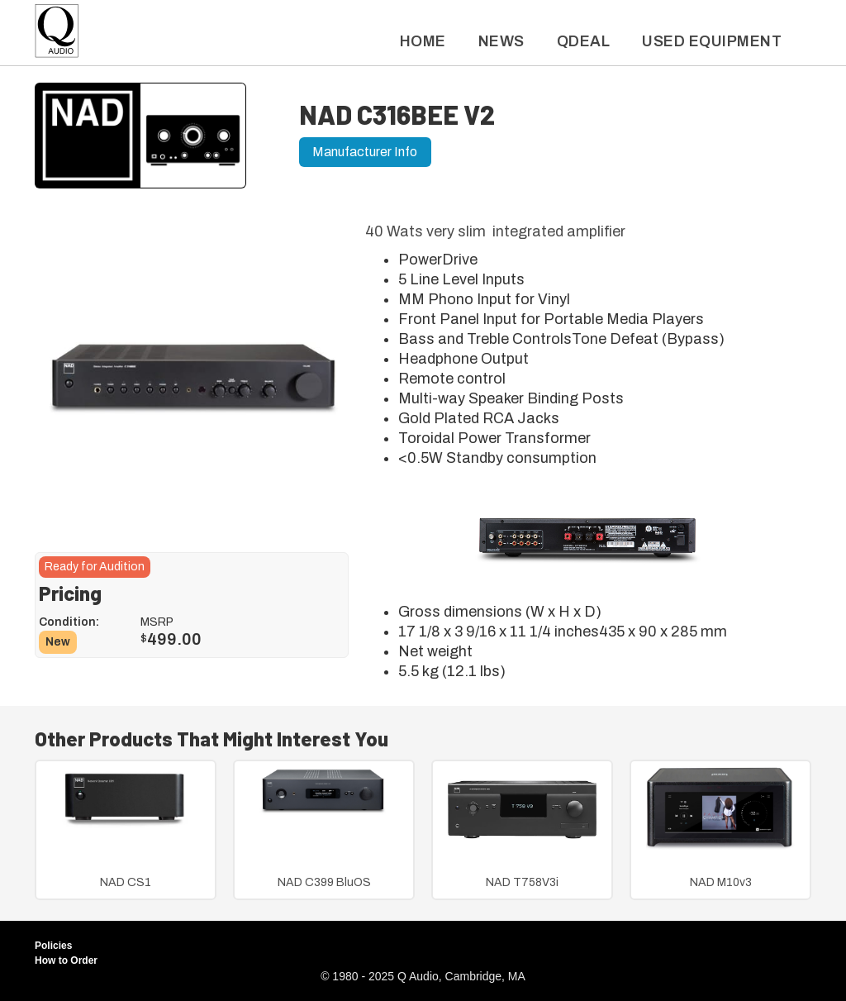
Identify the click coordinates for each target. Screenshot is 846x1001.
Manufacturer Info (364, 152)
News (501, 41)
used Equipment (712, 41)
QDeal (584, 41)
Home (423, 41)
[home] (57, 35)
